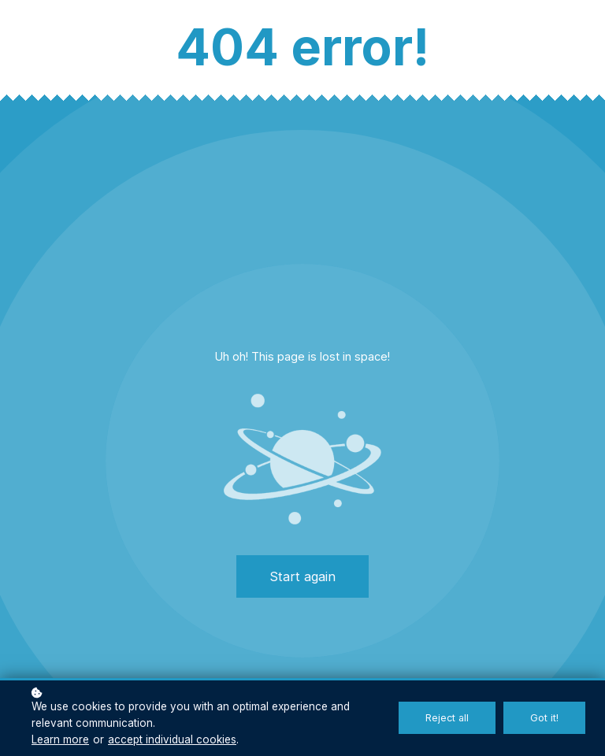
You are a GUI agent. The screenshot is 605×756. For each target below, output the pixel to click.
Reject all (447, 718)
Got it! (544, 718)
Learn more (60, 739)
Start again (302, 576)
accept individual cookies (172, 739)
